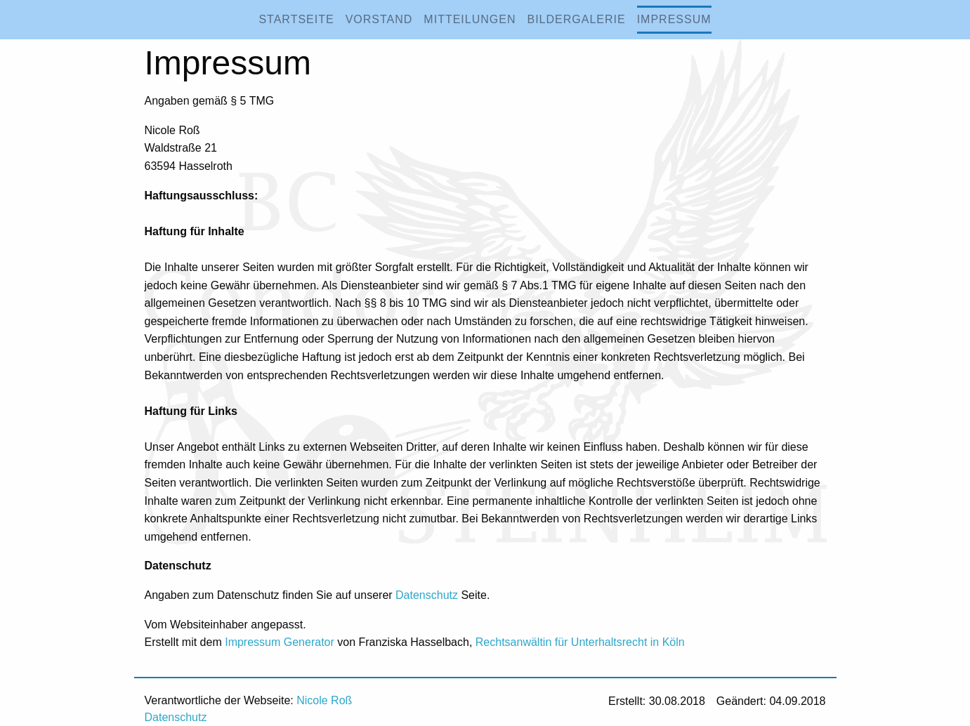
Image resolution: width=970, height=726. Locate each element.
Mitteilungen (470, 19)
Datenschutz (426, 595)
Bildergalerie (576, 19)
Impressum (674, 19)
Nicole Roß (324, 700)
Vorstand (379, 19)
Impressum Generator (279, 642)
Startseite (296, 19)
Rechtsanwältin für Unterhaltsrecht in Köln (580, 642)
